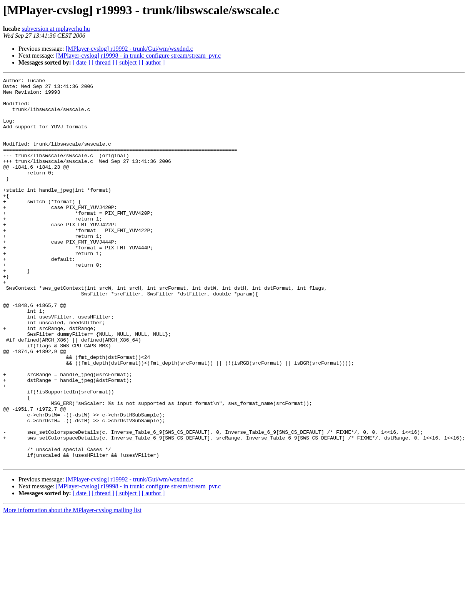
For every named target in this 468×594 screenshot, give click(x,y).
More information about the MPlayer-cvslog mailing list (72, 587)
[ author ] (153, 62)
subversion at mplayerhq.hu (56, 28)
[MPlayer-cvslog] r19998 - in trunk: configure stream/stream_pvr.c (138, 55)
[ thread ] (103, 62)
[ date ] (81, 62)
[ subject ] (128, 62)
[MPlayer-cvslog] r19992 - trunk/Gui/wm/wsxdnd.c (129, 48)
